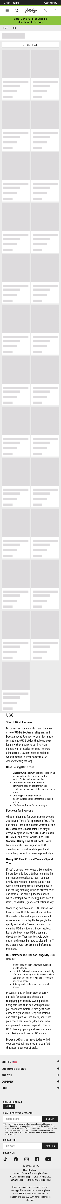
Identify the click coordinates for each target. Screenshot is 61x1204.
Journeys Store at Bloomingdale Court (30, 1173)
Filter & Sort (31, 45)
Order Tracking (11, 2)
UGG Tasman (18, 805)
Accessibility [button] (50, 2)
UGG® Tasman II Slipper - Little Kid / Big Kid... (30, 1176)
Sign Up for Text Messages (18, 1113)
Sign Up (9, 1106)
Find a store (10, 1140)
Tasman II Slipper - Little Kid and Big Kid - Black (30, 1180)
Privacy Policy (19, 1130)
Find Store (50, 1145)
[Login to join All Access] (30, 18)
